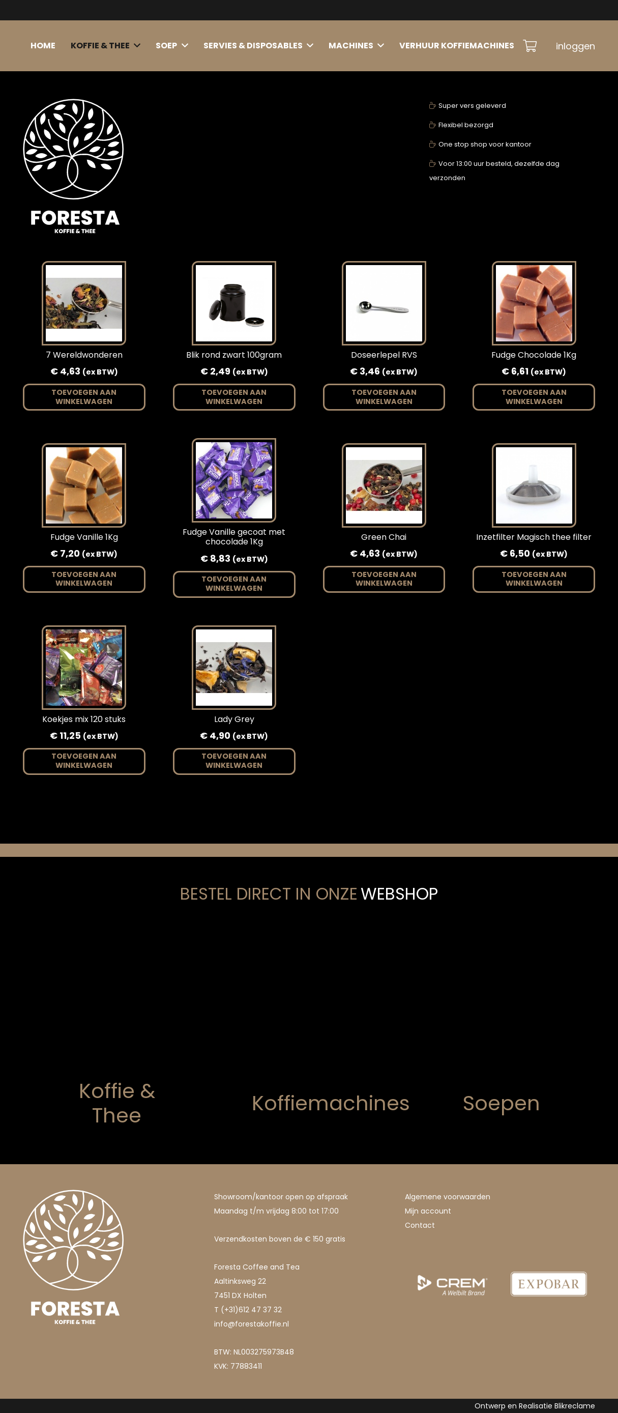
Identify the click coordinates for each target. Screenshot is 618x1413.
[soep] (540, 1020)
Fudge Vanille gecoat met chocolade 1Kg (234, 536)
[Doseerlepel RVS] (384, 272)
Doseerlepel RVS (384, 355)
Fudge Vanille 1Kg (84, 537)
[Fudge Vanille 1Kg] (84, 454)
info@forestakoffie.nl (251, 1324)
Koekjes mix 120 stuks (84, 719)
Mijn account (428, 1211)
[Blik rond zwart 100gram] (234, 272)
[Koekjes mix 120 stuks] (84, 636)
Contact (420, 1225)
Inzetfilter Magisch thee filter (534, 537)
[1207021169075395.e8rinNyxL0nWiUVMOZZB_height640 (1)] (452, 1253)
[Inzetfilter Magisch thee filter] (534, 454)
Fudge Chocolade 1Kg (533, 355)
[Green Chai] (384, 454)
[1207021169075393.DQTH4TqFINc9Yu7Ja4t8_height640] (549, 1253)
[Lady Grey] (234, 636)
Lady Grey (234, 719)
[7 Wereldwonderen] (84, 272)
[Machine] (308, 1019)
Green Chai (383, 537)
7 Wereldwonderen (84, 355)
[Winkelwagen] (529, 45)
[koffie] (78, 1007)
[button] (84, 397)
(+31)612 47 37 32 (251, 1310)
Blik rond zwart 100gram (234, 355)
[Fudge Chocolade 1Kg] (534, 272)
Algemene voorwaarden (447, 1197)
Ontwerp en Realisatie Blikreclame (535, 1406)
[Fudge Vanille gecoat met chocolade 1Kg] (234, 449)
